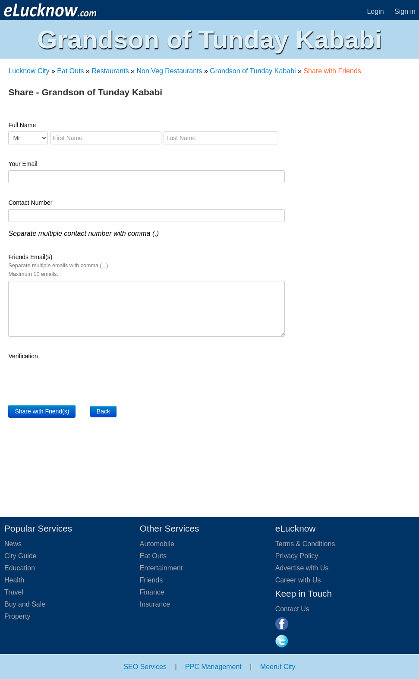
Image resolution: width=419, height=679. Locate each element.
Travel (13, 592)
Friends (151, 580)
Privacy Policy (296, 556)
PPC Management (213, 666)
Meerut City (278, 666)
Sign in (405, 11)
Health (14, 580)
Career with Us (298, 580)
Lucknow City (28, 71)
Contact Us (292, 609)
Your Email (22, 163)
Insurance (155, 604)
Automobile (157, 544)
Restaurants (110, 71)
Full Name (22, 125)
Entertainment (161, 568)
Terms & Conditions (305, 544)
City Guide (20, 556)
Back (103, 411)
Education (19, 568)
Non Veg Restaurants (169, 71)
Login (375, 11)
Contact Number (30, 202)
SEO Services (145, 666)
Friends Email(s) (58, 265)
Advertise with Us (302, 568)
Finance (152, 592)
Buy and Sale (24, 604)
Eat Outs (70, 71)
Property (17, 616)
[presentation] (73, 379)
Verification (23, 356)
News (13, 544)
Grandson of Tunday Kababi (253, 71)
